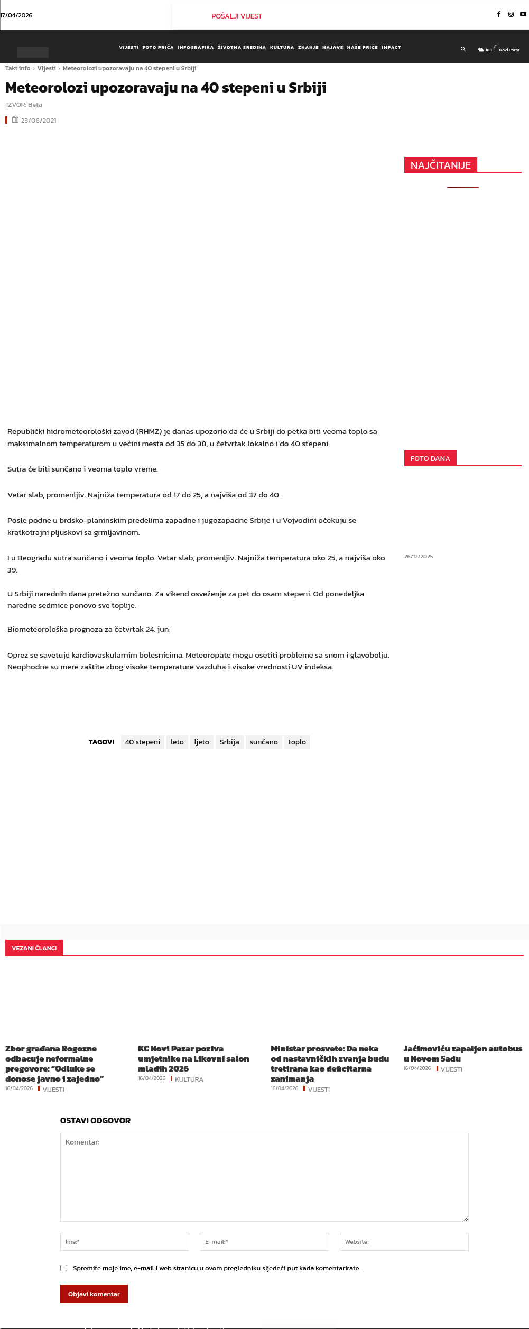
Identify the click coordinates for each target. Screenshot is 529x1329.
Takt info (18, 68)
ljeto (201, 741)
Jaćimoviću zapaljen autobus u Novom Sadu (455, 1051)
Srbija (229, 741)
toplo (297, 741)
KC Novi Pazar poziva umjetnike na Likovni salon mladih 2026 (195, 1051)
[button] (462, 49)
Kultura (189, 1064)
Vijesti (47, 68)
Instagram (443, 1320)
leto (177, 741)
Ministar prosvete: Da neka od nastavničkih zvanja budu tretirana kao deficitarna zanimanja (329, 1055)
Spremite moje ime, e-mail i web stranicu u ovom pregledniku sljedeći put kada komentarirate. (216, 1253)
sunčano (264, 741)
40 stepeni (143, 741)
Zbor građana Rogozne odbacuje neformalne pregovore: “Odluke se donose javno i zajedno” (61, 1055)
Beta (35, 104)
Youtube (491, 1320)
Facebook (391, 1320)
